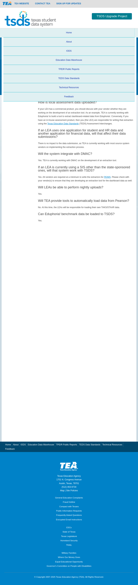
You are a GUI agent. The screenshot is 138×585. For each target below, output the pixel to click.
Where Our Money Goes (69, 557)
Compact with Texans (69, 506)
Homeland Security (69, 540)
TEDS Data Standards (69, 78)
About (69, 42)
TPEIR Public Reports (68, 69)
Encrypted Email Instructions (69, 520)
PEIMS (107, 177)
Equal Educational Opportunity (69, 562)
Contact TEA (42, 3)
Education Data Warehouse (69, 60)
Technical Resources (69, 87)
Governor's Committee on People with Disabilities (69, 566)
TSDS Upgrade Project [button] (111, 16)
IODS (69, 51)
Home (69, 32)
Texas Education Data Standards (63, 123)
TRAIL (69, 545)
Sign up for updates (68, 3)
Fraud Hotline (69, 502)
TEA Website (21, 3)
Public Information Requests (69, 511)
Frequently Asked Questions (69, 515)
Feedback (69, 96)
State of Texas (69, 532)
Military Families (69, 553)
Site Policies (72, 490)
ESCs (69, 527)
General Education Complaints (69, 498)
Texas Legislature (69, 536)
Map (62, 490)
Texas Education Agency (69, 476)
